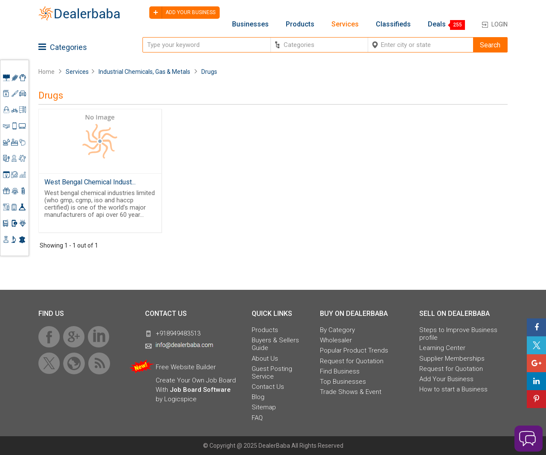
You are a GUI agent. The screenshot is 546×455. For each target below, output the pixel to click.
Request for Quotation (351, 361)
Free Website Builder (186, 367)
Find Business (340, 371)
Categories (62, 47)
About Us (265, 358)
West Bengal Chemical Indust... (90, 182)
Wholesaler (336, 340)
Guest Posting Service (272, 372)
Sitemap (264, 407)
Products (300, 24)
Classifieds (393, 24)
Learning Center (442, 348)
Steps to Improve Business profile (458, 333)
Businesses (250, 24)
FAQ (257, 418)
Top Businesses (343, 381)
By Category (337, 330)
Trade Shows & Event (350, 392)
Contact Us (268, 387)
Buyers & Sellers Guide (275, 344)
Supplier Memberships (452, 358)
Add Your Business (446, 379)
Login (499, 24)
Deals (437, 24)
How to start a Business (453, 389)
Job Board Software (200, 390)
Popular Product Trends (354, 350)
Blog (258, 397)
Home (46, 71)
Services (345, 24)
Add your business (182, 12)
